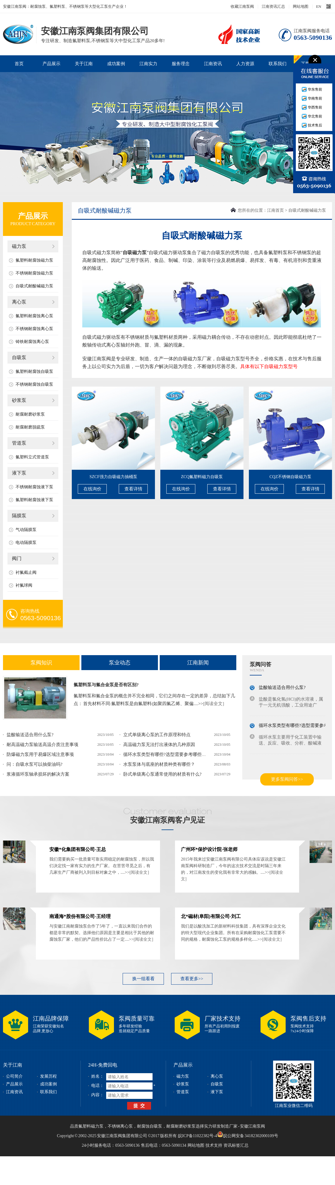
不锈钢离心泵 (120, 1126)
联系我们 (278, 63)
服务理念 (181, 63)
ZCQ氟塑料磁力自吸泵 (202, 477)
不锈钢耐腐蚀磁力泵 (34, 273)
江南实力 (148, 63)
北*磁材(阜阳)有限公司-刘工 (211, 916)
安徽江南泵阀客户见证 (167, 820)
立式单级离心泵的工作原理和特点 (157, 734)
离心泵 (19, 301)
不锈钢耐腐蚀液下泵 (34, 487)
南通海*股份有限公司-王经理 (80, 916)
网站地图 (300, 6)
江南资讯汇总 (273, 6)
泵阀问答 (260, 664)
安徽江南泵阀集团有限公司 (18, 34)
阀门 (17, 558)
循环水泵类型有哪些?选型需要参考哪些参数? (167, 754)
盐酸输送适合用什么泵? (30, 734)
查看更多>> (191, 978)
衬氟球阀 (24, 585)
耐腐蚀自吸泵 (149, 1126)
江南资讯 (213, 63)
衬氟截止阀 (26, 572)
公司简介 (14, 1076)
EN (318, 6)
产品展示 (51, 63)
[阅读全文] (213, 703)
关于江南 (84, 63)
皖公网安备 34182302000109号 (247, 1134)
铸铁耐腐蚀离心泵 (32, 341)
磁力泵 (19, 246)
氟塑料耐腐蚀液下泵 (34, 500)
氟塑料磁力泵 (90, 1126)
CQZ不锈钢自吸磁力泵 (290, 477)
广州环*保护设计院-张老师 (209, 849)
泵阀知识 (41, 663)
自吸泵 (19, 357)
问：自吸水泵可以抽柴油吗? (35, 764)
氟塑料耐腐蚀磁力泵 (34, 260)
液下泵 (19, 472)
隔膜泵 (19, 515)
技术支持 (213, 1145)
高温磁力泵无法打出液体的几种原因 (159, 744)
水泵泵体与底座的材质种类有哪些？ (159, 764)
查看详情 (133, 488)
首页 (19, 63)
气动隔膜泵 (26, 529)
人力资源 (245, 63)
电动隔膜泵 (26, 542)
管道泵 (19, 443)
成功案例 (116, 63)
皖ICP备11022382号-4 (197, 1136)
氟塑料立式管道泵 (32, 457)
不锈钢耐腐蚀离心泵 (34, 329)
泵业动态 (119, 663)
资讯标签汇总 (236, 1145)
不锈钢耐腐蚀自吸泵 (34, 384)
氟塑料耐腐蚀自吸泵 (34, 371)
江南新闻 (198, 663)
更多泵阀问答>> (287, 779)
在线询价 (92, 488)
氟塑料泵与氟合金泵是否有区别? (106, 684)
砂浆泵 (19, 400)
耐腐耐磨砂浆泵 (30, 414)
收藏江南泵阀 (242, 6)
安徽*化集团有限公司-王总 (77, 849)
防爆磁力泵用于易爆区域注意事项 (40, 754)
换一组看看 (143, 978)
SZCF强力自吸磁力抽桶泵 (113, 477)
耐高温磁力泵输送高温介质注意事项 (42, 744)
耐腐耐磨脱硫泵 (30, 427)
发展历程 (48, 1076)
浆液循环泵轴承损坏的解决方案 (38, 774)
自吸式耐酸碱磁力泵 (34, 286)
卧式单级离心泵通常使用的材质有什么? (162, 774)
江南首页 (275, 210)
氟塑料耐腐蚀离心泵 (34, 316)
